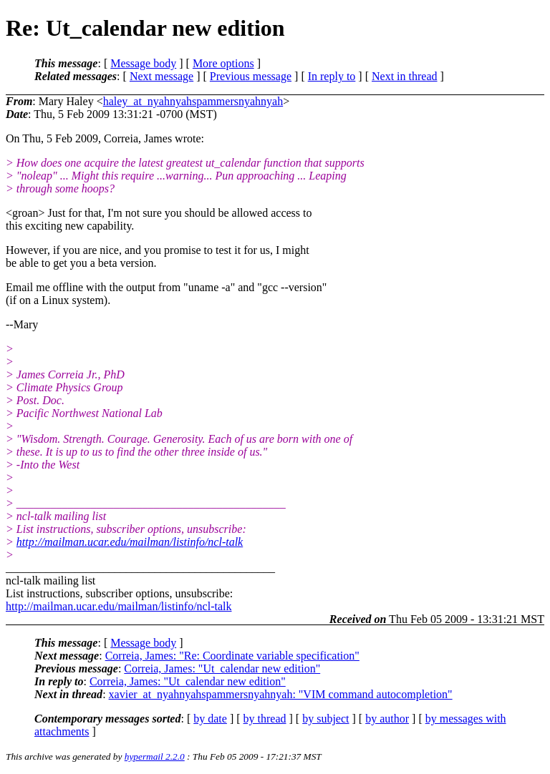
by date (210, 718)
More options (223, 63)
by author (387, 718)
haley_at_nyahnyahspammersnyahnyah (193, 101)
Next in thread (405, 76)
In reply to (332, 76)
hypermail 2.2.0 (155, 756)
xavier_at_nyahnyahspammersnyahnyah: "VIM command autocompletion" (281, 694)
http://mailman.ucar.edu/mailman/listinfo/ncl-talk (129, 542)
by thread (264, 718)
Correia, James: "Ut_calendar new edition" (222, 668)
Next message (161, 76)
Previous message (250, 76)
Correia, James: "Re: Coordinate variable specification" (232, 656)
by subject (325, 718)
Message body (143, 63)
